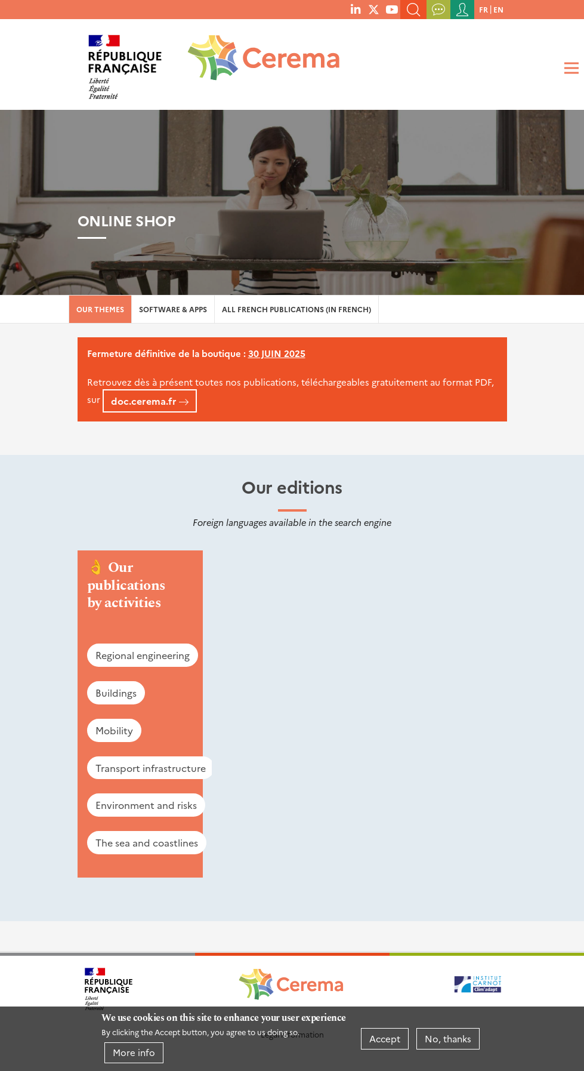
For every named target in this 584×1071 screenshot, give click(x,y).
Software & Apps (173, 309)
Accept (384, 1038)
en (498, 9)
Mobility (114, 730)
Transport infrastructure (150, 767)
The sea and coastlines (146, 842)
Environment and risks (146, 804)
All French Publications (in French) (296, 309)
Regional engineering (142, 654)
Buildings (116, 692)
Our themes (100, 309)
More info (134, 1052)
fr (483, 9)
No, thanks (448, 1038)
